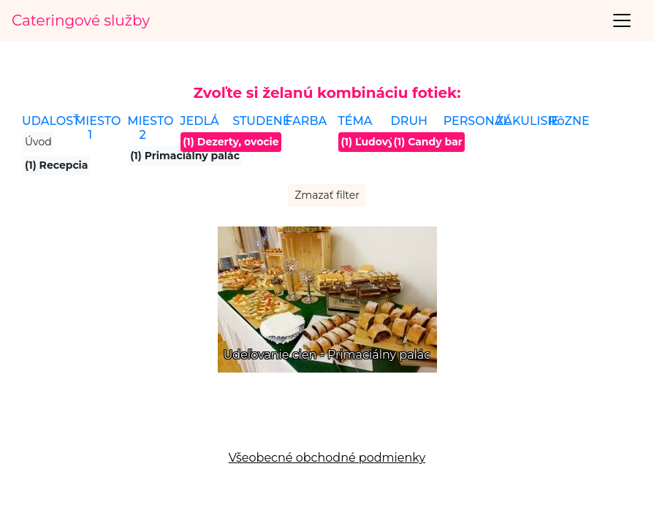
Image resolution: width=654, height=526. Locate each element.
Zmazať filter (327, 195)
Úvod (38, 141)
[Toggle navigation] (621, 20)
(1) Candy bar (428, 141)
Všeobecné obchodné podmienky (327, 458)
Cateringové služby (81, 20)
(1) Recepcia (56, 165)
